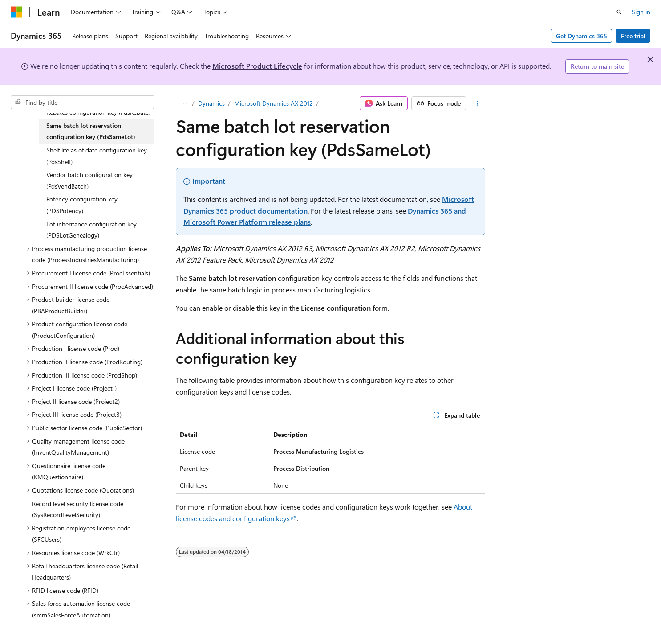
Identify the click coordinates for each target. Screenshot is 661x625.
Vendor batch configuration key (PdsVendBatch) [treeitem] (89, 180)
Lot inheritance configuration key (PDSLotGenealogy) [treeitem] (91, 230)
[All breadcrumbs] (183, 103)
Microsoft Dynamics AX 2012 (273, 103)
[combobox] (82, 102)
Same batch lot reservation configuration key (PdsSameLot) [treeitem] (90, 131)
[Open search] (619, 12)
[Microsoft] (16, 12)
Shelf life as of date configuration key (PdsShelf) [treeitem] (96, 156)
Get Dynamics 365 (581, 36)
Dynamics (211, 103)
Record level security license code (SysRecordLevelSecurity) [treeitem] (77, 509)
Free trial (633, 36)
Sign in (641, 12)
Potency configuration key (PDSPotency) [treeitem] (82, 205)
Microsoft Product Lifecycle (257, 65)
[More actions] (477, 103)
